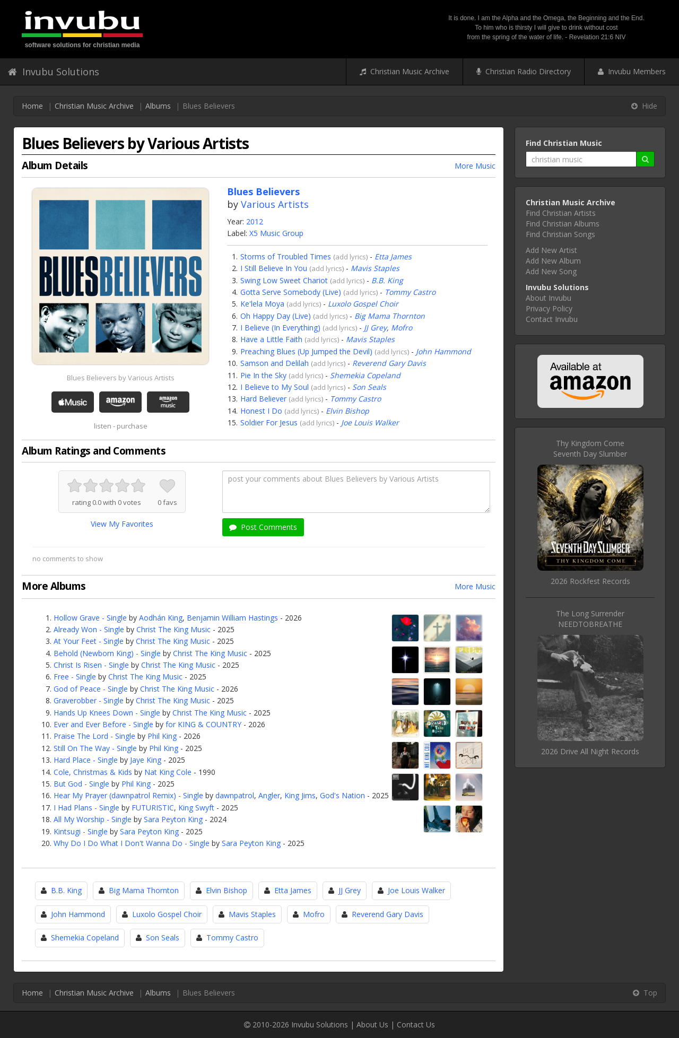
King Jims (300, 795)
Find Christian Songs (560, 234)
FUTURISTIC (153, 808)
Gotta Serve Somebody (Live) (290, 292)
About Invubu (548, 298)
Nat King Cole (167, 772)
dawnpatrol (234, 795)
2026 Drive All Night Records (590, 751)
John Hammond (443, 351)
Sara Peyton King (173, 819)
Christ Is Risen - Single (91, 665)
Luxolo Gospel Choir (363, 304)
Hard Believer (263, 399)
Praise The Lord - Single (94, 736)
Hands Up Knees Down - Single (107, 713)
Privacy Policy (549, 308)
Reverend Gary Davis (389, 363)
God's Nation (342, 795)
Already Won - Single (89, 629)
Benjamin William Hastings (232, 618)
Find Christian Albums (562, 224)
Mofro (401, 327)
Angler (269, 795)
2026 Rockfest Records (590, 581)
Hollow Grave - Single (90, 618)
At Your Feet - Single (89, 641)
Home (32, 106)
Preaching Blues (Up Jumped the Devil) (306, 351)
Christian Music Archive (404, 71)
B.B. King (387, 280)
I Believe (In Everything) (280, 327)
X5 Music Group (276, 233)
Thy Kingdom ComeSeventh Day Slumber (590, 448)
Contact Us (416, 1024)
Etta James (393, 256)
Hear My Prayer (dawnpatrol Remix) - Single (128, 795)
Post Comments (263, 527)
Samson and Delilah (274, 363)
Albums (158, 106)
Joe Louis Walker (370, 422)
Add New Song (551, 271)
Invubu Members (632, 71)
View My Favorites (122, 524)
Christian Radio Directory (523, 71)
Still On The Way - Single (95, 748)
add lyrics (350, 256)
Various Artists (275, 204)
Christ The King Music (173, 629)
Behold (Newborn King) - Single (107, 653)
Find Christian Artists (561, 213)
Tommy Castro (410, 292)
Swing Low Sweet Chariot (284, 280)
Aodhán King (160, 618)
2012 (254, 221)
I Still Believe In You (273, 268)
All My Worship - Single (93, 819)
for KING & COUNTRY (203, 724)
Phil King (162, 736)
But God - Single (81, 784)
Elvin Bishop (347, 411)
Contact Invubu (552, 319)
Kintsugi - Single (81, 831)
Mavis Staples (375, 268)
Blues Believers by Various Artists (121, 377)
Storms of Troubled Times (285, 256)
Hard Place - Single (86, 760)
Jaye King (145, 760)
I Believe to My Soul (274, 387)
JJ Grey (375, 327)
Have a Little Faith (271, 339)
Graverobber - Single (89, 700)
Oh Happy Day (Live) (275, 316)
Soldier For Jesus (269, 422)
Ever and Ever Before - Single (103, 724)
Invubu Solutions (53, 71)
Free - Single (75, 676)
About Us (372, 1024)
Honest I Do (261, 411)
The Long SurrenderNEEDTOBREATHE (590, 618)
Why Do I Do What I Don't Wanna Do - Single (132, 843)
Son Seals (369, 387)
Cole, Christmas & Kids (93, 772)
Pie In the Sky (263, 375)
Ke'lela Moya (262, 304)
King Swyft (196, 808)
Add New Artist (551, 250)
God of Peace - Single (91, 689)
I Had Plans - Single (86, 808)
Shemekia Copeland (365, 375)
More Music (475, 166)
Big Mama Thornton (389, 316)
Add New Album (553, 261)
